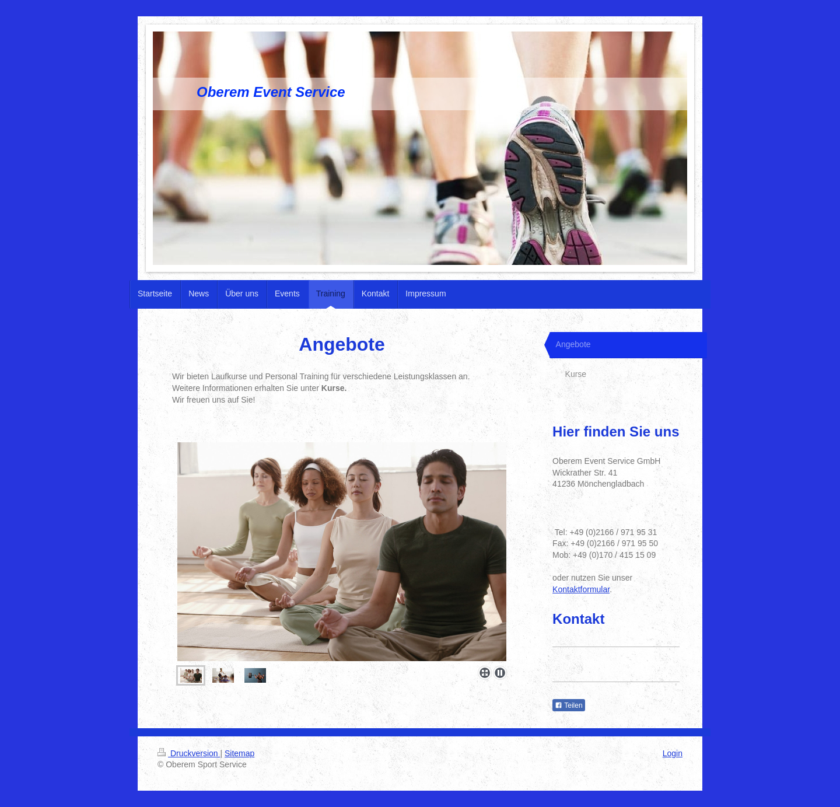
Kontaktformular (581, 589)
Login (672, 753)
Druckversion (189, 753)
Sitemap (239, 753)
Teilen (568, 705)
